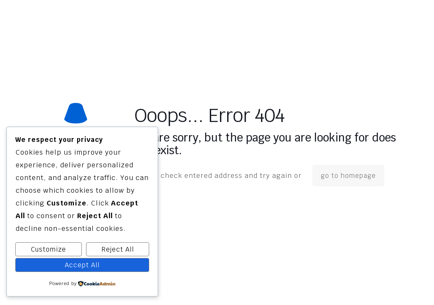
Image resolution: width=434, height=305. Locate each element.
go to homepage (348, 176)
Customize (48, 249)
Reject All (118, 249)
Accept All (82, 265)
